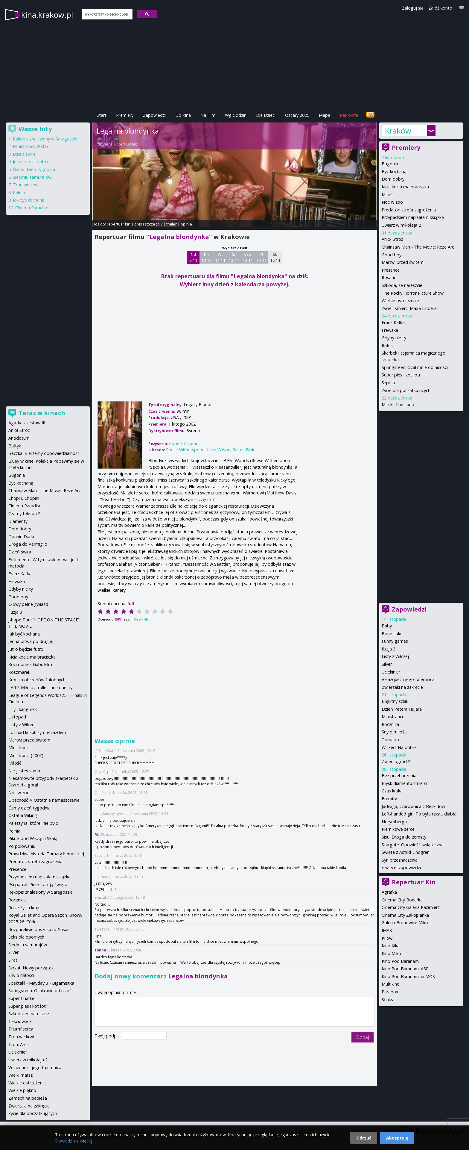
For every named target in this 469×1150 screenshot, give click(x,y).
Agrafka (389, 892)
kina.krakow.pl (47, 14)
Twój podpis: (108, 1036)
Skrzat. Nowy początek (31, 968)
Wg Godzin (235, 115)
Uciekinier (391, 672)
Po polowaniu (21, 846)
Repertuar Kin (414, 882)
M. (97, 834)
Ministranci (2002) (30, 146)
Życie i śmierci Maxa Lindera (409, 308)
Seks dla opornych (26, 937)
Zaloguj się (413, 8)
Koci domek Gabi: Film (30, 664)
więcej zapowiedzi (403, 867)
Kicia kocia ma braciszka (405, 187)
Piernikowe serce (398, 829)
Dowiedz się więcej (73, 1141)
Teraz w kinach (42, 413)
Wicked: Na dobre (399, 747)
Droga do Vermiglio (27, 544)
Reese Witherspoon (185, 450)
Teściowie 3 (20, 1021)
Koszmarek (19, 672)
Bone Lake (392, 633)
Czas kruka (392, 791)
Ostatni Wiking (22, 815)
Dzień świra (24, 154)
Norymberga (394, 821)
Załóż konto (440, 8)
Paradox (390, 992)
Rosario (389, 277)
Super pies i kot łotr (401, 375)
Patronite (349, 115)
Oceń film (142, 619)
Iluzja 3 (388, 649)
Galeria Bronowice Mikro (406, 922)
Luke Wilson (218, 450)
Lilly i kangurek (22, 709)
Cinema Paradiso (31, 208)
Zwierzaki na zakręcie (402, 687)
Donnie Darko (22, 536)
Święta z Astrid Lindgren (406, 852)
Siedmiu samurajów (32, 177)
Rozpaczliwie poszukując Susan (39, 929)
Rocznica (390, 724)
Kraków (398, 130)
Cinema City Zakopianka (405, 915)
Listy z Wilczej (395, 656)
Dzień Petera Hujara (402, 709)
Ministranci (392, 716)
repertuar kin (118, 224)
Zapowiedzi (154, 115)
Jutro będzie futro (30, 161)
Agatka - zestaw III (26, 423)
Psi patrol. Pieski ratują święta (37, 884)
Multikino (391, 984)
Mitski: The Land (398, 404)
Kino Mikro (392, 953)
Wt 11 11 (220, 257)
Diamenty (18, 521)
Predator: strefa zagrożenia (409, 210)
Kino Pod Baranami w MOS (408, 976)
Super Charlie (21, 998)
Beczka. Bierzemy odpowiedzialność (44, 453)
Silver (387, 664)
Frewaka (390, 330)
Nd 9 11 (193, 257)
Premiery (124, 115)
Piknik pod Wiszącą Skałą (32, 838)
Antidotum (19, 438)
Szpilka (388, 382)
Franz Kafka (393, 322)
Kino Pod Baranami (401, 961)
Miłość (388, 194)
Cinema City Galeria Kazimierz (411, 907)
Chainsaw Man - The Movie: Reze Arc (418, 247)
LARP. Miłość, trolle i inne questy (40, 687)
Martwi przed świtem (403, 262)
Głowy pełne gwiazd (28, 604)
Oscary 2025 (297, 115)
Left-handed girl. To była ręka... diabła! (419, 814)
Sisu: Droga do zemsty (404, 837)
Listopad (17, 717)
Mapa (324, 115)
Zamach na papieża (27, 1098)
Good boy (391, 255)
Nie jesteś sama (24, 771)
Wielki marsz (20, 1075)
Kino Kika (391, 945)
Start (101, 115)
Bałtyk (14, 446)
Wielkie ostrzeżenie (400, 300)
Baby (387, 626)
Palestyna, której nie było (33, 823)
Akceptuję (397, 1138)
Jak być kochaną (28, 200)
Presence (391, 270)
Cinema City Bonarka (402, 900)
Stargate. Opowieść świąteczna (413, 845)
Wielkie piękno (22, 1090)
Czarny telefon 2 (24, 513)
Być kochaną (394, 171)
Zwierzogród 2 (396, 761)
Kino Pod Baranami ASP (405, 969)
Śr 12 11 (234, 257)
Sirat (12, 960)
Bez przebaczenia (399, 775)
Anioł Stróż (392, 239)
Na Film (207, 115)
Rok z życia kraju (24, 907)
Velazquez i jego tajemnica (408, 679)
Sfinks (387, 999)
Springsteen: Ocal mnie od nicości (415, 367)
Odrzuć (363, 1138)
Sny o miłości (394, 732)
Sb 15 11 (275, 257)
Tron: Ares (18, 1044)
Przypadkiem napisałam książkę (413, 217)
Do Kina (183, 115)
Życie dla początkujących (406, 390)
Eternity (389, 798)
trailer (171, 224)
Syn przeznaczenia (400, 860)
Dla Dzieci (265, 115)
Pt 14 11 (261, 257)
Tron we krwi (25, 184)
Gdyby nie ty (394, 338)
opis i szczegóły (148, 224)
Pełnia (19, 192)
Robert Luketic (126, 144)
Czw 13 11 (248, 257)
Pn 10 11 (206, 257)
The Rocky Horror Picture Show (413, 293)
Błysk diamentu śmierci (404, 783)
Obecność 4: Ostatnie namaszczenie (44, 800)
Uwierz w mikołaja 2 (401, 225)
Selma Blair (244, 450)
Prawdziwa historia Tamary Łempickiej (46, 854)
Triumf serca (20, 1029)
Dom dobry (393, 179)
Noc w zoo (392, 202)
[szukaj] (106, 14)
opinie (186, 224)
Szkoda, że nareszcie (402, 285)
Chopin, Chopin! (23, 498)
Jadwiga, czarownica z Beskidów (413, 806)
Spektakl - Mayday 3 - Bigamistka (41, 983)
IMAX (387, 930)
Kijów (387, 938)
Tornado (390, 739)
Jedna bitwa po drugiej (30, 641)
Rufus (387, 345)
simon (100, 950)
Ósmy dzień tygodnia (34, 169)
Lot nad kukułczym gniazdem (37, 732)
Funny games (395, 641)
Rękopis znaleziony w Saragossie (45, 139)
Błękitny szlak (395, 701)
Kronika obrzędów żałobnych (37, 680)
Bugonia (390, 164)
